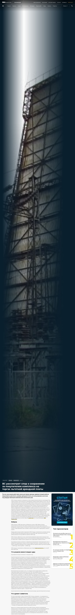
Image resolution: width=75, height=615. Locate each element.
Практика (10, 480)
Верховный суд (16, 480)
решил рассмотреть (39, 548)
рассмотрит (31, 518)
